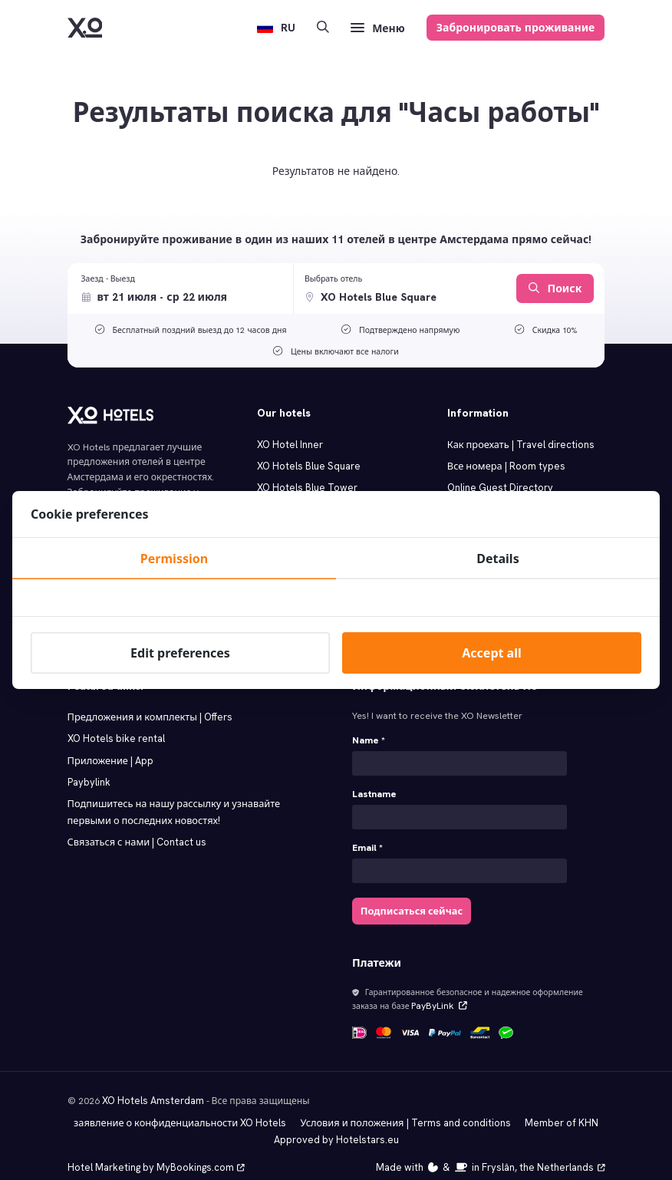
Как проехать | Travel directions (517, 444)
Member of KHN (552, 1107)
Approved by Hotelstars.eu (336, 1123)
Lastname (374, 785)
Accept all (491, 652)
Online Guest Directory (497, 486)
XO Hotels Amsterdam (150, 1085)
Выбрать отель (333, 278)
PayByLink (435, 992)
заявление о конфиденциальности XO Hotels (186, 1107)
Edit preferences (180, 652)
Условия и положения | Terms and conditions (402, 1107)
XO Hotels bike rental (114, 729)
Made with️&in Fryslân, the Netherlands (497, 1150)
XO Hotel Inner (288, 444)
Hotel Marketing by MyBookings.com (152, 1150)
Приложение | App (109, 751)
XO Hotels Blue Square (305, 465)
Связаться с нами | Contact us (134, 829)
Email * (367, 838)
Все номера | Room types (503, 465)
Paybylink (88, 772)
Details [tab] (497, 558)
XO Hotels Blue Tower (304, 486)
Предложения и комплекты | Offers (147, 709)
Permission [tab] (174, 558)
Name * (368, 733)
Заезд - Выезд (108, 278)
